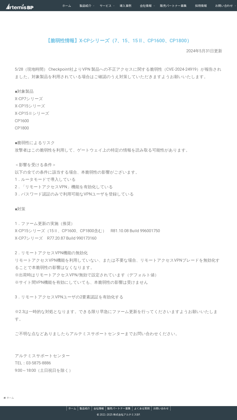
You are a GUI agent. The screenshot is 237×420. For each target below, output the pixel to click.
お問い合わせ (162, 408)
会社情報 (98, 408)
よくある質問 (142, 408)
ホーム (71, 408)
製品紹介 (84, 408)
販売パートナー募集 (119, 408)
